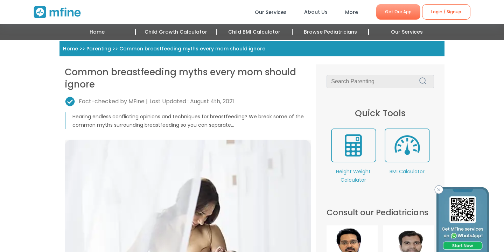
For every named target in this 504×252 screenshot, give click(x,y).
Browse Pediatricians (330, 32)
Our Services (407, 32)
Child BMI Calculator (254, 32)
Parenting (98, 48)
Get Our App (398, 12)
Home (97, 32)
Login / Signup (446, 12)
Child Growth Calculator (176, 32)
